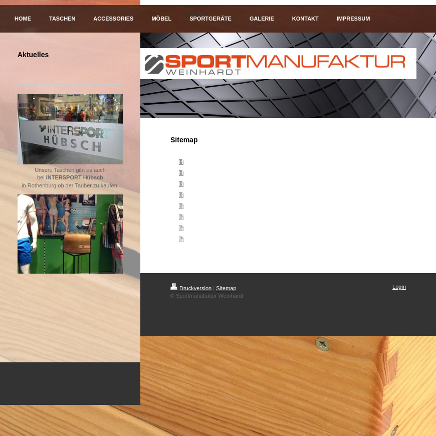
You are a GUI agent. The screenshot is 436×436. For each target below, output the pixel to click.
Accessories (201, 184)
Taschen (196, 173)
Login (399, 287)
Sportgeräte (200, 206)
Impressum (200, 239)
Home (193, 162)
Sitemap (226, 288)
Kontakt (195, 228)
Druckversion (190, 288)
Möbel (193, 195)
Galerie (194, 217)
